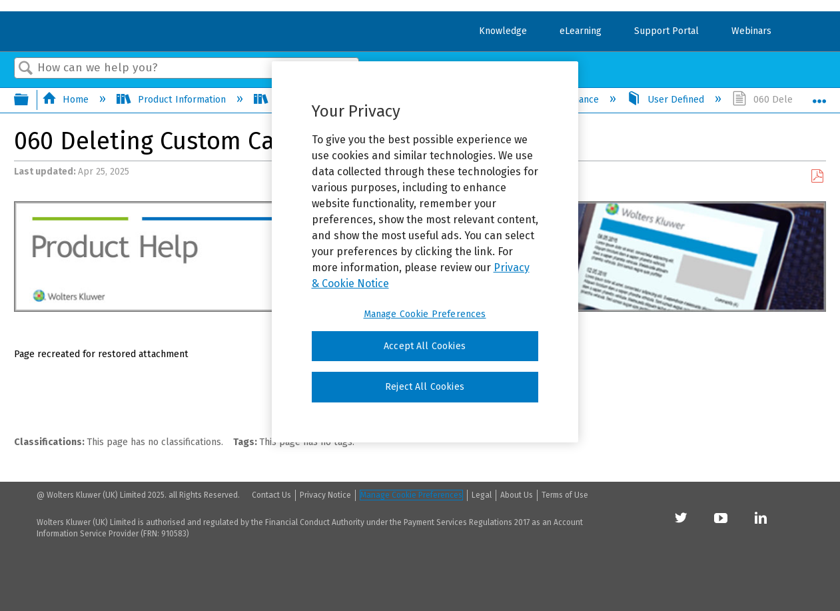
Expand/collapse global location (819, 96)
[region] (425, 251)
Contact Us (271, 495)
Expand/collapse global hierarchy (30, 100)
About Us (516, 495)
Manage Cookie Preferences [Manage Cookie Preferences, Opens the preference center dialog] (425, 314)
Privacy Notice (325, 495)
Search (26, 69)
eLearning (581, 31)
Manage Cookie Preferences (411, 495)
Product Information (172, 99)
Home (66, 99)
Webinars (751, 31)
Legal (482, 495)
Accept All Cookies (425, 346)
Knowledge (503, 31)
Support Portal (666, 31)
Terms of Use (565, 495)
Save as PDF (817, 176)
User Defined (667, 99)
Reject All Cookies (424, 386)
